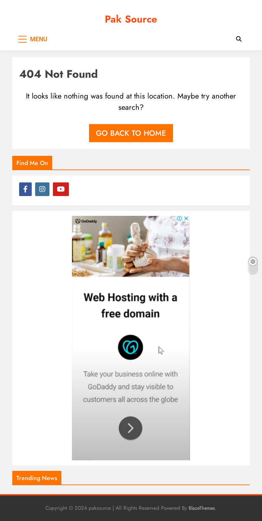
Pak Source (131, 19)
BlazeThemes (202, 508)
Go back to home (131, 133)
